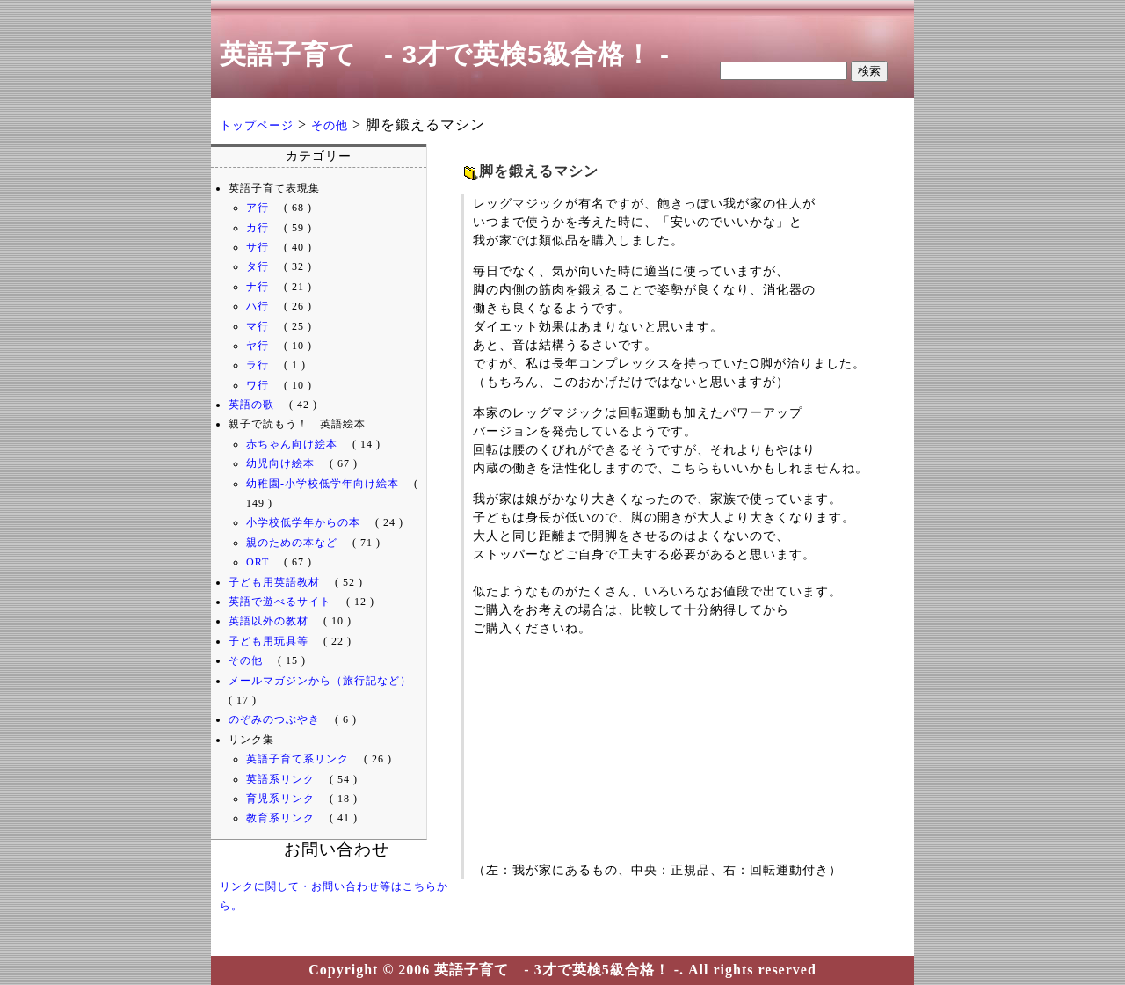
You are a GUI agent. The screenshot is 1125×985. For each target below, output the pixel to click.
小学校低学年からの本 (303, 522)
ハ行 (257, 306)
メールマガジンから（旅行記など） (320, 681)
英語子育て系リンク (297, 759)
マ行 (257, 326)
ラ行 (257, 365)
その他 (329, 125)
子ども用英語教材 (274, 582)
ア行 (257, 207)
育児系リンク (280, 798)
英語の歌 (251, 404)
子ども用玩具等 (268, 641)
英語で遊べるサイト (280, 601)
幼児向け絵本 (280, 463)
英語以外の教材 (268, 621)
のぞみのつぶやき (274, 719)
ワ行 (257, 385)
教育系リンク (280, 818)
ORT (257, 562)
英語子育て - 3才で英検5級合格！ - (445, 54)
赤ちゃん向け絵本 (292, 444)
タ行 (257, 266)
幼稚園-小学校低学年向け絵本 (322, 484)
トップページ (257, 125)
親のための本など (292, 542)
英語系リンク (280, 779)
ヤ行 (257, 345)
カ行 (257, 228)
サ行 (257, 247)
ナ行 (257, 287)
